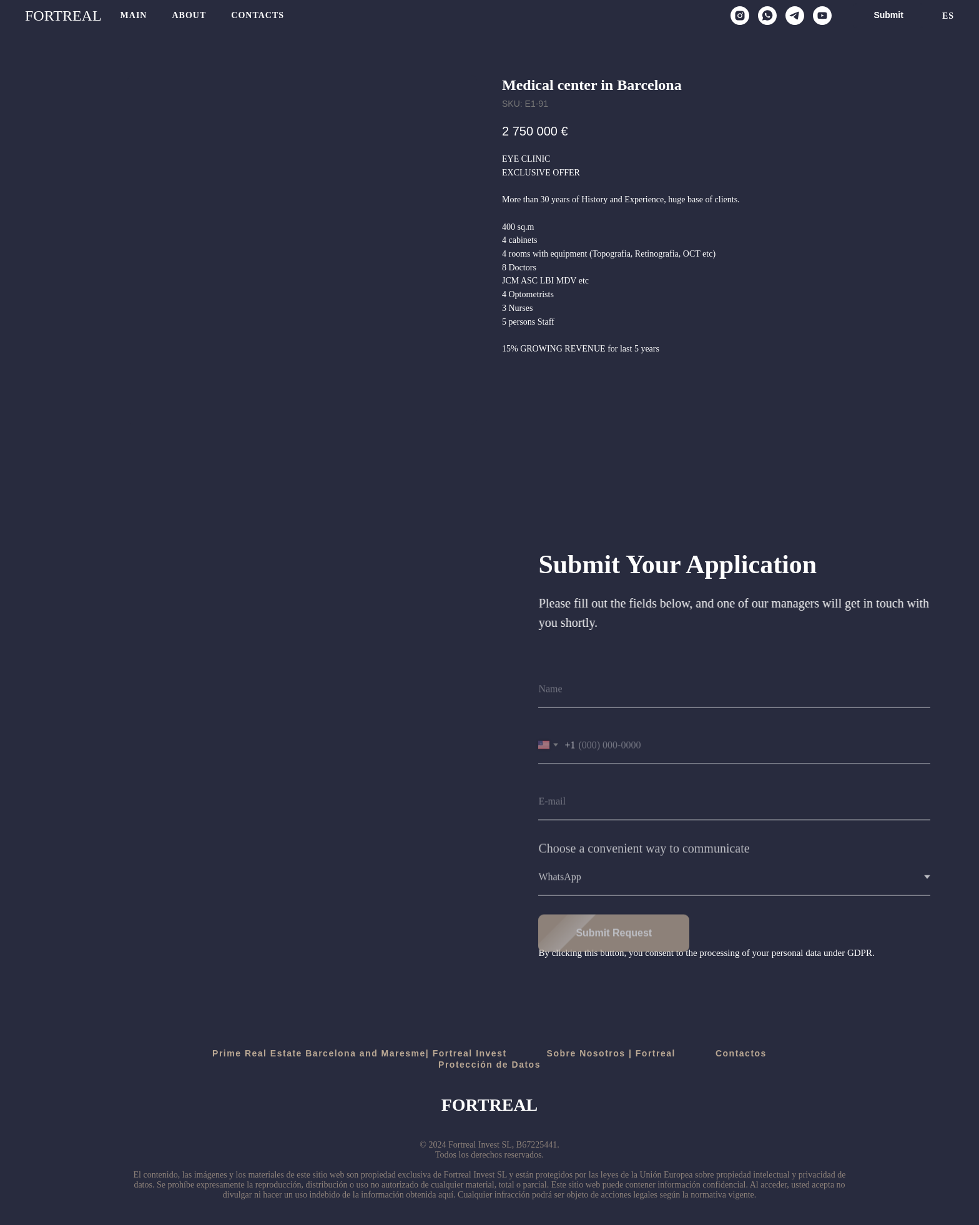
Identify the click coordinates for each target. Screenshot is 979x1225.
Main (134, 15)
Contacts (257, 15)
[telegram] (794, 15)
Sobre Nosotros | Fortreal (611, 1053)
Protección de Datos (489, 1065)
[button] (888, 15)
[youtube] (822, 15)
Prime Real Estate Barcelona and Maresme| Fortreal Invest (359, 1053)
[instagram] (740, 15)
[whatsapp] (767, 15)
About (189, 15)
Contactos (741, 1053)
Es (948, 16)
